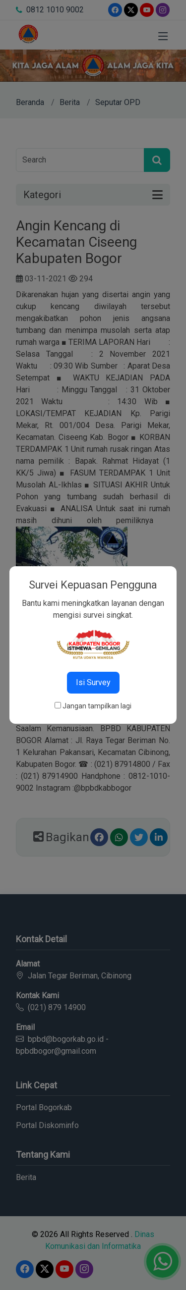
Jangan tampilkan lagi (96, 706)
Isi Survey (93, 682)
